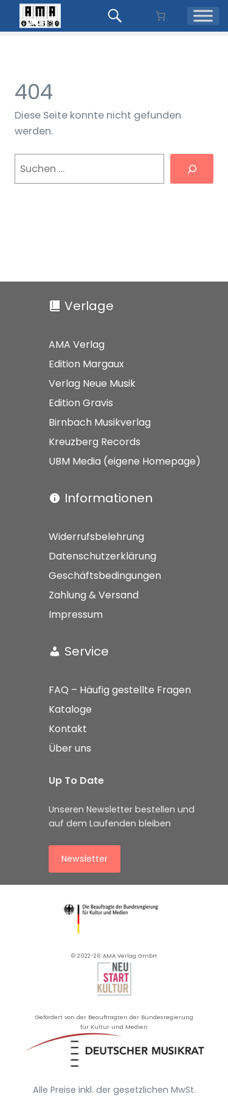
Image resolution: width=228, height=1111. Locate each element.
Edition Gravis (81, 403)
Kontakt (68, 729)
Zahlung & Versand (94, 595)
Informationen (108, 498)
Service (86, 651)
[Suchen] (191, 169)
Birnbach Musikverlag (100, 422)
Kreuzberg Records (94, 442)
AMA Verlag (77, 344)
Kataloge (70, 709)
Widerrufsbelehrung (96, 537)
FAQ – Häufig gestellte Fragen (120, 690)
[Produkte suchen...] (117, 16)
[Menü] (203, 16)
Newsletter (84, 859)
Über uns (70, 748)
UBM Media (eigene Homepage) (125, 461)
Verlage (89, 305)
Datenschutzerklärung (102, 556)
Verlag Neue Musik (92, 383)
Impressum (76, 614)
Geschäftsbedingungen (105, 576)
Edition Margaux (86, 364)
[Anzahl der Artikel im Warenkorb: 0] (160, 16)
